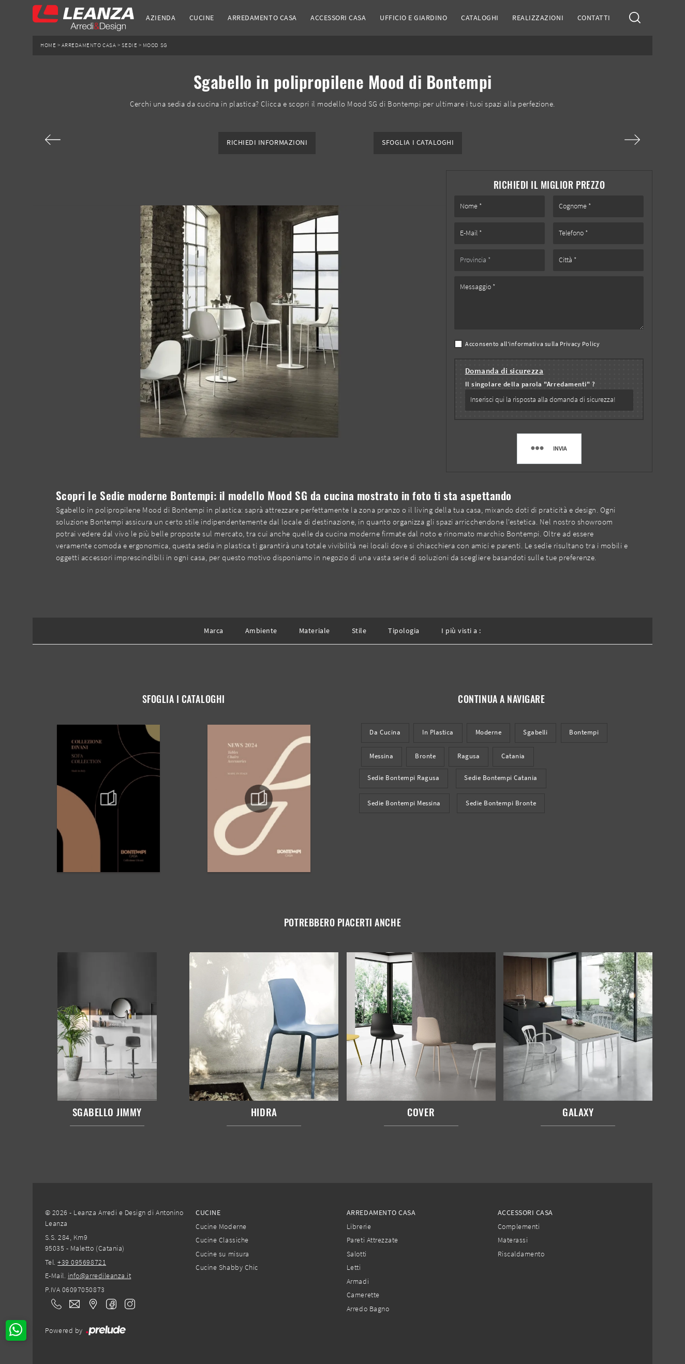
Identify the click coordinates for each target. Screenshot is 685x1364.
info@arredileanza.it (99, 1275)
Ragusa (468, 756)
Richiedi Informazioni (267, 142)
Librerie (359, 1226)
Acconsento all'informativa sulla (532, 344)
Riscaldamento (521, 1253)
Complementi (519, 1226)
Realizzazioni (537, 17)
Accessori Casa (338, 17)
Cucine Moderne (221, 1226)
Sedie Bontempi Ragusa (403, 778)
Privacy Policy (580, 344)
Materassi (513, 1240)
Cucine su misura (222, 1253)
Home (48, 45)
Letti (354, 1267)
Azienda (160, 17)
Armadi (358, 1281)
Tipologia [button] (404, 630)
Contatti (593, 17)
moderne (488, 732)
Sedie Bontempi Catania (501, 778)
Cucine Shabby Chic (227, 1267)
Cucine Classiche (222, 1240)
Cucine (201, 17)
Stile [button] (359, 630)
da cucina (384, 732)
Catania (513, 756)
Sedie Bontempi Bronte (501, 803)
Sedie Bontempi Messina (404, 803)
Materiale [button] (314, 630)
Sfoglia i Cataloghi (418, 142)
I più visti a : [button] (461, 630)
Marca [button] (214, 630)
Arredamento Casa (262, 17)
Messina (381, 756)
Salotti (357, 1253)
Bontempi (584, 732)
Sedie (130, 45)
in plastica (438, 732)
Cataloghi (480, 17)
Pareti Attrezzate (372, 1240)
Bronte (425, 756)
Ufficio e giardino (413, 17)
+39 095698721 (81, 1262)
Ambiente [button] (261, 630)
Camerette (363, 1294)
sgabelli (535, 732)
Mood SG (155, 45)
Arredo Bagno (368, 1308)
